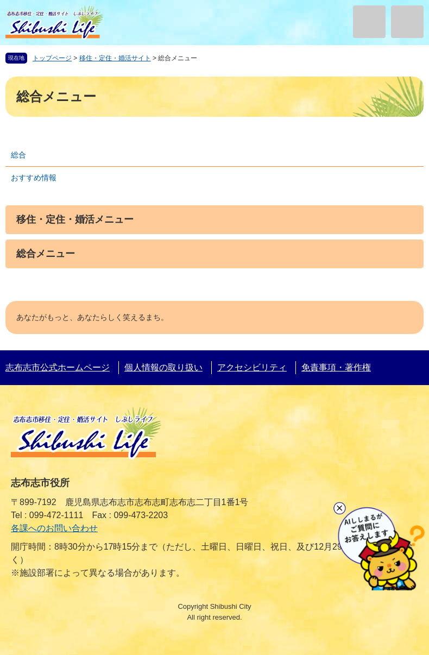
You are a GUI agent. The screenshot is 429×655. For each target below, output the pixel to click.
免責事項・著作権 (336, 367)
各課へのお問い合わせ (54, 528)
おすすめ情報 (33, 177)
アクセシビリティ (252, 367)
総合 (18, 154)
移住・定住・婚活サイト (115, 58)
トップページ (52, 58)
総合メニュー (45, 253)
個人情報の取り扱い (163, 367)
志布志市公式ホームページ (57, 367)
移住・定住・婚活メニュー (75, 219)
